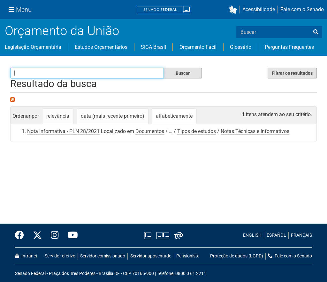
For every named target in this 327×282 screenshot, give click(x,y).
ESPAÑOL (276, 235)
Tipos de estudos (196, 131)
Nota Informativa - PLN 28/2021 (63, 131)
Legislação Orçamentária (33, 47)
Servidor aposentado (150, 256)
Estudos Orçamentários (101, 47)
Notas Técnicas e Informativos (255, 131)
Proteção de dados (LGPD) (236, 256)
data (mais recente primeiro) (112, 116)
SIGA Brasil (153, 47)
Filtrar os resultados (292, 73)
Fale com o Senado (302, 9)
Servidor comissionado (102, 256)
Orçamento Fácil (198, 47)
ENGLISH (252, 235)
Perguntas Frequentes (289, 47)
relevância (57, 116)
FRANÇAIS (301, 235)
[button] (234, 9)
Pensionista (188, 256)
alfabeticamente (174, 116)
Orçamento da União (62, 30)
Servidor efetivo (60, 256)
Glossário (240, 47)
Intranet (26, 256)
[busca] (315, 32)
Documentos (149, 131)
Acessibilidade (258, 9)
